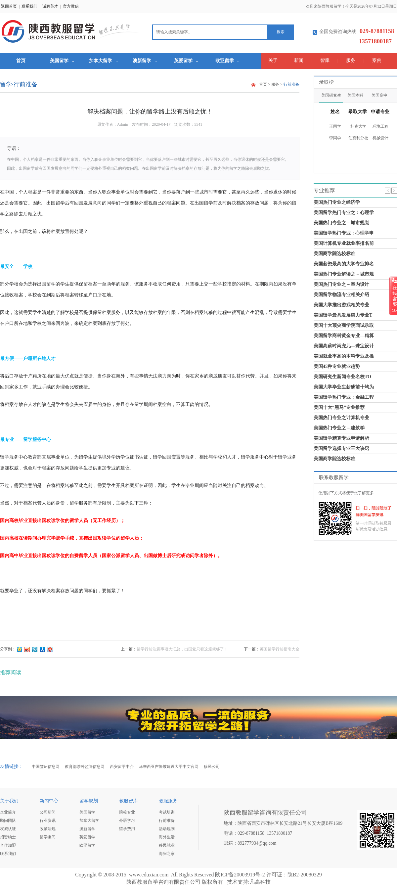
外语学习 (127, 820)
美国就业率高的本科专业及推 (344, 356)
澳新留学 (145, 60)
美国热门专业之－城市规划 (341, 222)
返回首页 (9, 6)
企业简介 (8, 812)
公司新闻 (48, 812)
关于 (273, 60)
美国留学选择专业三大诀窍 (341, 448)
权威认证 (8, 828)
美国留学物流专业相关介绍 (341, 294)
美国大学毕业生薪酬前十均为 (344, 386)
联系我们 (29, 6)
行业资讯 (48, 820)
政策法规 (48, 828)
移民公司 (212, 766)
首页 (20, 60)
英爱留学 (186, 60)
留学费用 (127, 828)
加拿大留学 (103, 60)
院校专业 (127, 812)
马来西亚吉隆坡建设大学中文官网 (168, 766)
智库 (325, 60)
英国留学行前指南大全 (279, 649)
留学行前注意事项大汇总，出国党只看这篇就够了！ (182, 649)
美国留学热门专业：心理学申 (344, 233)
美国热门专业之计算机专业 (341, 417)
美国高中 (379, 95)
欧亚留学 (227, 60)
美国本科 (355, 95)
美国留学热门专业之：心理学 (344, 212)
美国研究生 (331, 95)
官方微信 (71, 6)
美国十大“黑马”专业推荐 (339, 407)
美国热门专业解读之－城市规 (344, 274)
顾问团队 (8, 820)
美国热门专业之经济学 (337, 202)
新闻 (298, 60)
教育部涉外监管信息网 (85, 766)
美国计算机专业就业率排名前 (344, 243)
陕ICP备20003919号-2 (240, 874)
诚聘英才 (50, 6)
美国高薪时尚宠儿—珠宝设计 (344, 345)
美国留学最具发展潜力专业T (343, 315)
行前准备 (167, 820)
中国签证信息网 (46, 766)
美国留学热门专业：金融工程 (344, 397)
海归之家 (167, 853)
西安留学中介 (122, 766)
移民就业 (167, 845)
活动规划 (167, 828)
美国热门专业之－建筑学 (339, 427)
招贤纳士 (8, 837)
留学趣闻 (48, 837)
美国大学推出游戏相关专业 (341, 304)
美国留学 (62, 60)
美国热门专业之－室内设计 (341, 284)
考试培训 (167, 812)
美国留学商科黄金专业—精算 (344, 335)
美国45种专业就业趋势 (337, 366)
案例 (376, 60)
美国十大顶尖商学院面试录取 (344, 325)
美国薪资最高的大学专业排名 (344, 263)
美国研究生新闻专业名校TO (342, 376)
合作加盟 (8, 845)
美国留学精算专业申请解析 (341, 438)
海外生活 (167, 837)
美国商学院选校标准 (334, 253)
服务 (350, 60)
